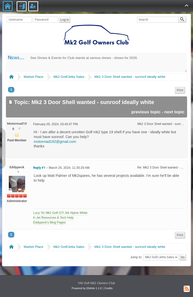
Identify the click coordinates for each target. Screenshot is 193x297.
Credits (108, 288)
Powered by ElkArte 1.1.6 (87, 288)
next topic (174, 112)
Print (180, 90)
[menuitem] (180, 90)
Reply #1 (39, 168)
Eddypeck (17, 167)
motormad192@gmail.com (55, 142)
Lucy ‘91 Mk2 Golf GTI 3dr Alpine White (60, 213)
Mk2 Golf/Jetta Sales (68, 77)
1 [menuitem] (11, 89)
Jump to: (136, 257)
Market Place (33, 77)
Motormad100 (17, 126)
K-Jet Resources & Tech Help (53, 217)
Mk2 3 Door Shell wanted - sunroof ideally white (129, 77)
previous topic (146, 112)
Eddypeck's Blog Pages (49, 222)
